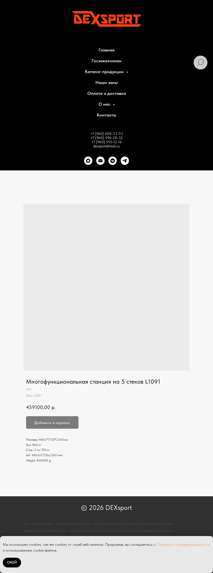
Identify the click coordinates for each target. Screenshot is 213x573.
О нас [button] (104, 104)
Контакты (106, 115)
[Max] (88, 161)
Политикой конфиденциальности (183, 544)
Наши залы (106, 82)
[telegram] (125, 161)
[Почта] (100, 161)
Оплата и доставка (106, 93)
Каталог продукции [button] (105, 71)
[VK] (112, 161)
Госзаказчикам (106, 60)
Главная (106, 50)
